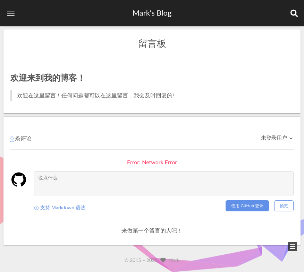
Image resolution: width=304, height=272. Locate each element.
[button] (10, 13)
